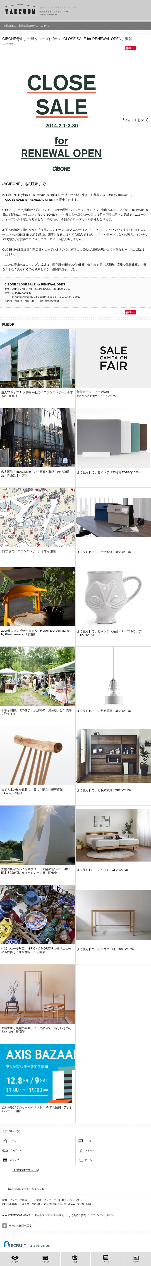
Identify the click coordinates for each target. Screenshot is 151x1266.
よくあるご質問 (77, 1215)
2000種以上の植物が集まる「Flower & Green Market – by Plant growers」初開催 (37, 632)
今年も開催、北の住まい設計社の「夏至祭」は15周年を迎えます (36, 712)
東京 (85, 195)
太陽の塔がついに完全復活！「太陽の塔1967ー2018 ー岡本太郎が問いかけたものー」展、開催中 (37, 870)
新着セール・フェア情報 (93, 392)
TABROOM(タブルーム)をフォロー (25, 1189)
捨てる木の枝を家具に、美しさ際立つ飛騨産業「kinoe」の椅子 (32, 791)
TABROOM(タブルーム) (25, 1170)
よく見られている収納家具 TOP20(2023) (104, 790)
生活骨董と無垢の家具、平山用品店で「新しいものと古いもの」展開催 (36, 1029)
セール (88, 1160)
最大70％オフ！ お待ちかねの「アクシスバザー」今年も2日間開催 (37, 394)
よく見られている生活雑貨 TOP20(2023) (104, 552)
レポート (90, 1150)
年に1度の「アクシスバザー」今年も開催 (28, 551)
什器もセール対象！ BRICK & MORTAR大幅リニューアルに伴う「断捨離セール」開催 (36, 950)
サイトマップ (42, 1215)
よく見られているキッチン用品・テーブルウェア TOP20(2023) (109, 633)
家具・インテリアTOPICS (51, 1200)
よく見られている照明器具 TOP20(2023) (104, 711)
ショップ (14, 1160)
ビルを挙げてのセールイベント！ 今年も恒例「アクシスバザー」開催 (37, 1109)
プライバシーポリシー (103, 1215)
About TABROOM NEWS (16, 1215)
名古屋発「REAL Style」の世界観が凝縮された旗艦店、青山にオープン (35, 473)
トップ (13, 1140)
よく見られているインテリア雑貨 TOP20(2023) (108, 472)
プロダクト (15, 1150)
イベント (90, 1140)
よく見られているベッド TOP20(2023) (102, 870)
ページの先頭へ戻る (20, 1225)
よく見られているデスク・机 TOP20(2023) (105, 949)
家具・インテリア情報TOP (17, 1200)
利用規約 (59, 1215)
